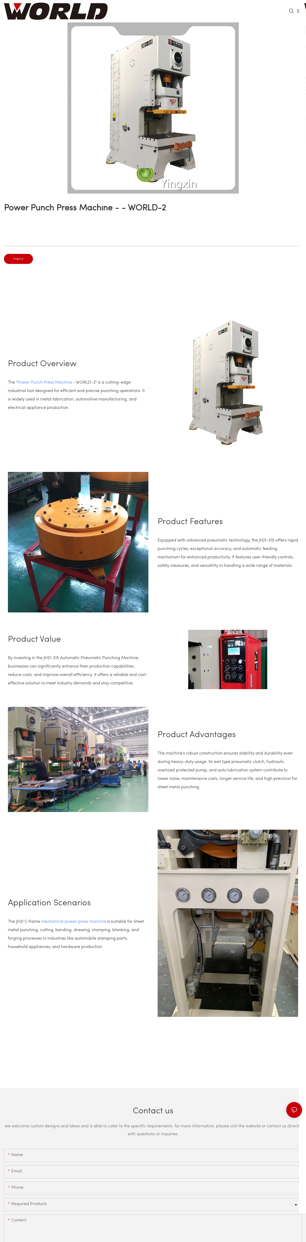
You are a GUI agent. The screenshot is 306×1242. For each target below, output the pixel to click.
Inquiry (18, 258)
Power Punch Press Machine (44, 382)
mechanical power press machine (73, 922)
